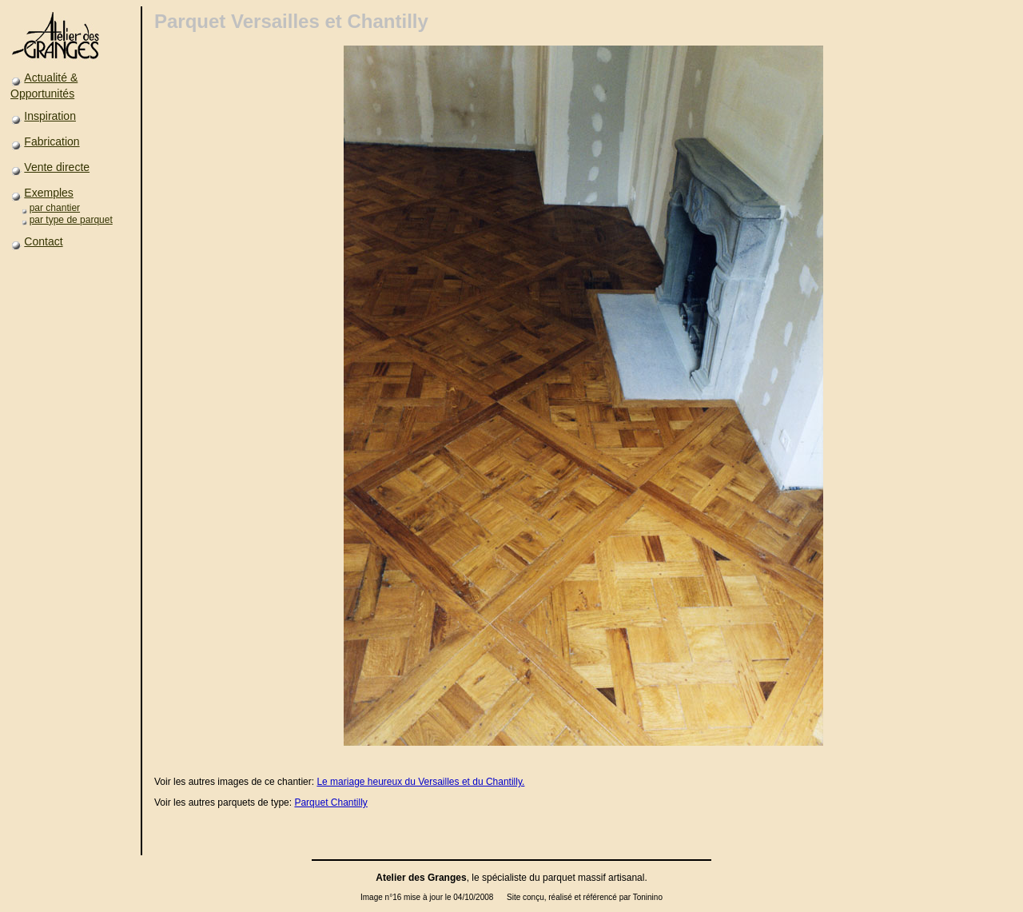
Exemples (48, 192)
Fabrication (51, 141)
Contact (43, 241)
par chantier (55, 207)
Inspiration (50, 116)
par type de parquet (71, 219)
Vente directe (57, 167)
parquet (559, 877)
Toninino (648, 897)
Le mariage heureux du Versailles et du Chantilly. (420, 781)
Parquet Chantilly (330, 802)
